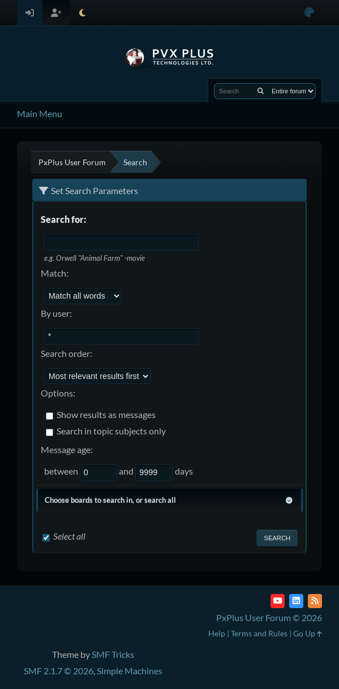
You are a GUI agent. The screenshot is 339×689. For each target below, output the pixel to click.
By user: (56, 313)
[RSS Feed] (315, 601)
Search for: (63, 219)
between (62, 471)
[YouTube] (278, 601)
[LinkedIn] (296, 601)
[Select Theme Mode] (82, 12)
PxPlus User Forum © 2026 (269, 617)
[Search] (260, 91)
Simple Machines (129, 670)
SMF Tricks (113, 654)
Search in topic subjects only (111, 431)
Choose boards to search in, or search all (110, 500)
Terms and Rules (259, 633)
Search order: (66, 353)
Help (216, 633)
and (127, 471)
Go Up (307, 633)
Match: (54, 273)
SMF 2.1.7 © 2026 (58, 670)
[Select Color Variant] (309, 12)
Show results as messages (106, 415)
